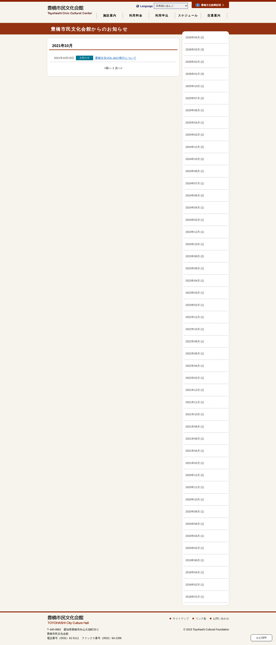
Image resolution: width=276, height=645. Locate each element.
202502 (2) (195, 134)
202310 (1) (195, 244)
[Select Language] (171, 6)
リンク (201, 618)
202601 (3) (195, 73)
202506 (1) (195, 110)
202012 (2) (195, 475)
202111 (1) (195, 402)
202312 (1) (195, 231)
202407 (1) (195, 183)
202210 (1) (195, 329)
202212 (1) (195, 317)
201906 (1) (195, 560)
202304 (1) (195, 280)
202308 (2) (195, 256)
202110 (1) (195, 414)
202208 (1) (195, 341)
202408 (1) (195, 171)
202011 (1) (195, 487)
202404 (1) (195, 207)
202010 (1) (195, 499)
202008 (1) (195, 511)
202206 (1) (195, 353)
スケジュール (188, 15)
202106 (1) (195, 438)
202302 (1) (195, 304)
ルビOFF (261, 637)
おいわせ (221, 618)
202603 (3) (195, 49)
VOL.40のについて (115, 57)
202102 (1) (195, 463)
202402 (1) (195, 219)
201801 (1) (195, 596)
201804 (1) (195, 572)
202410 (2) (195, 159)
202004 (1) (195, 535)
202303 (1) (195, 292)
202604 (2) (195, 37)
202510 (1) (195, 86)
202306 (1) (195, 268)
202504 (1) (195, 122)
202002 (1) (195, 547)
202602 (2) (195, 61)
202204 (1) (195, 365)
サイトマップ (181, 618)
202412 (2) (195, 146)
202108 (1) (195, 426)
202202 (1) (195, 377)
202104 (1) (195, 450)
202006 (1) (195, 523)
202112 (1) (195, 389)
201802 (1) (195, 584)
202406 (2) (195, 195)
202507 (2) (195, 98)
